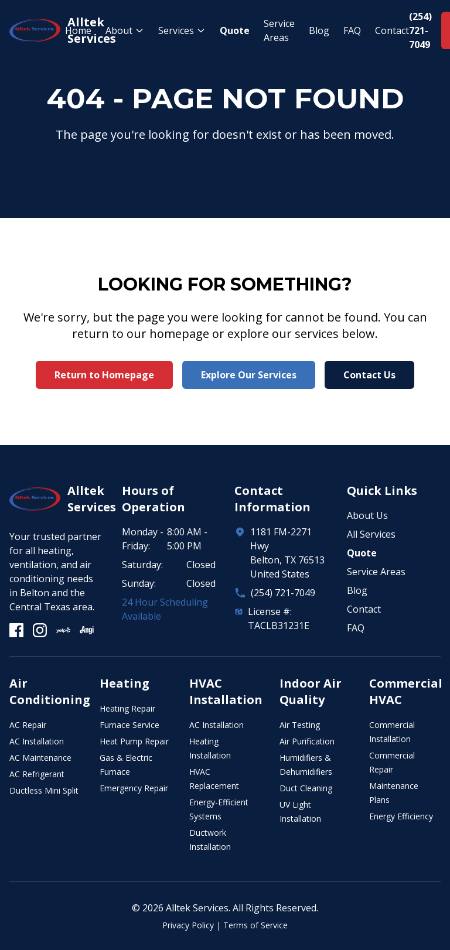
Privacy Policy (188, 925)
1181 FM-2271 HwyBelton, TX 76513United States (287, 552)
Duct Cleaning (305, 788)
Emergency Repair (134, 788)
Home (78, 30)
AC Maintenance (40, 757)
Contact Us (369, 374)
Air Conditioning (49, 691)
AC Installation (36, 741)
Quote (235, 30)
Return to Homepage (104, 374)
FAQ (352, 30)
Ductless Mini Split (44, 790)
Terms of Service (255, 925)
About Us (367, 515)
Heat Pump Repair (134, 741)
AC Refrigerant (36, 774)
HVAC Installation (225, 691)
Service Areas (279, 30)
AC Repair (27, 724)
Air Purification (307, 741)
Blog (319, 30)
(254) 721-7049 (283, 592)
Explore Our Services (248, 374)
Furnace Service (129, 724)
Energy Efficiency (401, 816)
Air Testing (299, 724)
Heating (124, 683)
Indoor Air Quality (310, 691)
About (124, 30)
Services (182, 30)
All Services (371, 534)
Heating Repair (127, 708)
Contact (392, 30)
